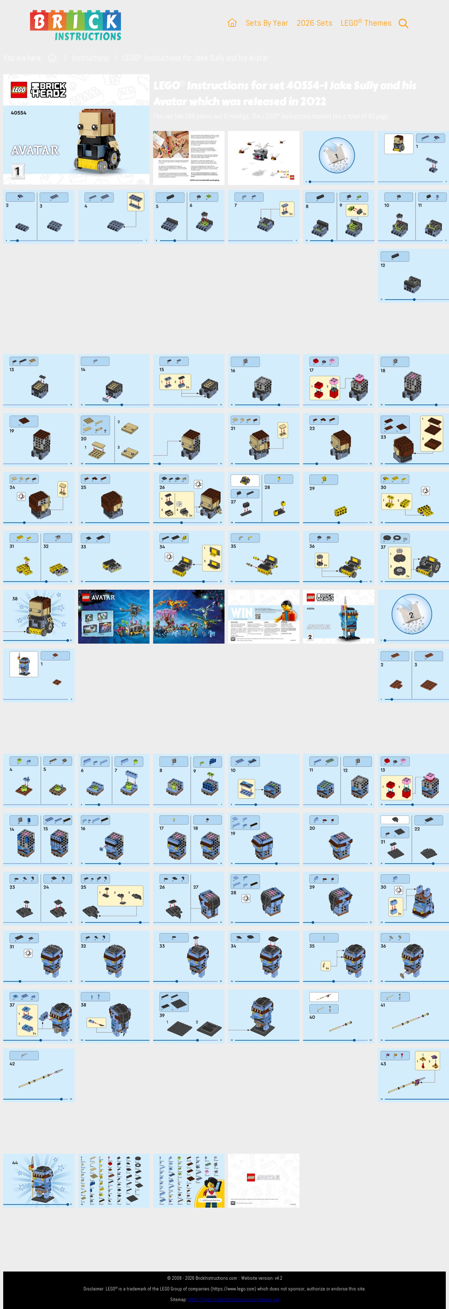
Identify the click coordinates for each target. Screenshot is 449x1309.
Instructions (90, 58)
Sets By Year (267, 22)
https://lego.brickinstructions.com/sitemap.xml (233, 1300)
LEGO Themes (366, 22)
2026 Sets (314, 22)
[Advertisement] (228, 299)
